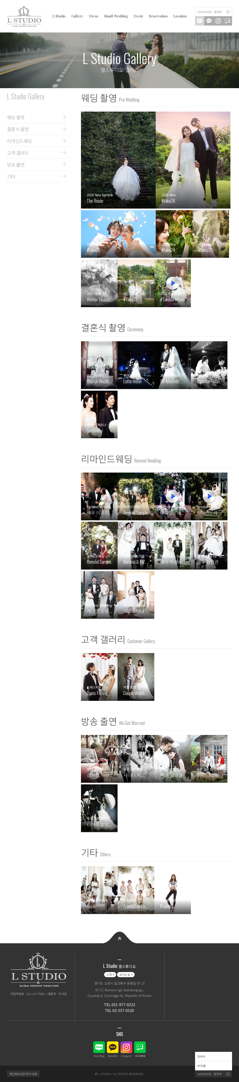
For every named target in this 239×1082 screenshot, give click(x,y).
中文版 (201, 1066)
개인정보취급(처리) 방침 (23, 1074)
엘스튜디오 (25, 16)
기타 (11, 176)
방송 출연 (16, 164)
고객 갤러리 (18, 152)
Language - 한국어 (210, 12)
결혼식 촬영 (18, 129)
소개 (109, 974)
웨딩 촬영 (16, 117)
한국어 (201, 1056)
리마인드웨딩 (19, 140)
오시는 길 (124, 974)
